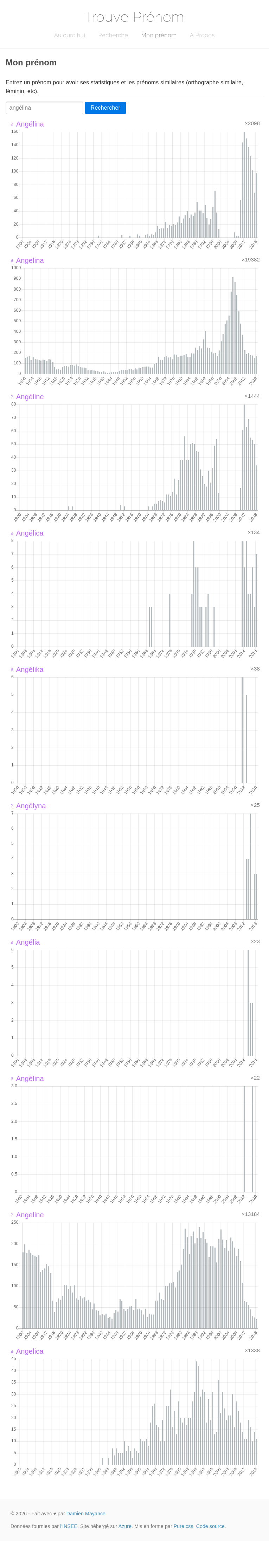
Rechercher (105, 108)
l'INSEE (68, 1526)
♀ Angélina (26, 124)
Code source (210, 1526)
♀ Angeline (26, 1215)
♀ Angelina (26, 260)
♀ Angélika (26, 669)
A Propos (202, 35)
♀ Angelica (26, 1351)
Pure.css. (184, 1526)
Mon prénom (159, 35)
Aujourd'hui (69, 35)
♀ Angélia (24, 942)
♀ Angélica (26, 533)
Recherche (113, 35)
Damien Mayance (85, 1513)
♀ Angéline (26, 397)
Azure (125, 1526)
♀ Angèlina (26, 1078)
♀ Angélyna (27, 806)
